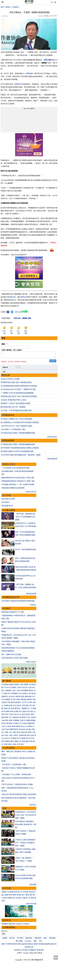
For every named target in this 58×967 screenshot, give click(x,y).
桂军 (28, 736)
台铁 (14, 692)
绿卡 (3, 736)
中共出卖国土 (23, 694)
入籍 (33, 733)
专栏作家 (6, 889)
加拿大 (12, 712)
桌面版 (4, 939)
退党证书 (53, 945)
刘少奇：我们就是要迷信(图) (25, 551)
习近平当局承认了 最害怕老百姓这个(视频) (17, 785)
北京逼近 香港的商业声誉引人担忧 (13, 401)
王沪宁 (24, 703)
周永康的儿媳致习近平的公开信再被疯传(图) (17, 452)
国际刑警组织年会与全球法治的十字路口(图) (17, 479)
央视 (33, 730)
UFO (33, 698)
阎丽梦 (7, 700)
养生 (22, 745)
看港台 (8, 7)
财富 (7, 718)
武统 (27, 98)
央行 (20, 712)
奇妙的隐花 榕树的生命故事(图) (13, 489)
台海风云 (15, 7)
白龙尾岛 (29, 727)
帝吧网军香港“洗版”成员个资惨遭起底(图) (16, 383)
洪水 (9, 694)
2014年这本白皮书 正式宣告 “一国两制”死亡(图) (18, 390)
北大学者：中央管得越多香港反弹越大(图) (16, 411)
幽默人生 (18, 742)
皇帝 (3, 742)
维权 (10, 724)
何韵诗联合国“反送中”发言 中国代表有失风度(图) (19, 397)
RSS (40, 942)
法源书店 (24, 945)
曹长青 (33, 899)
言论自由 (22, 730)
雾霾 (28, 721)
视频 (4, 809)
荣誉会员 (12, 297)
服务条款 (29, 939)
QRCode (18, 312)
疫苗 (5, 694)
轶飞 (34, 893)
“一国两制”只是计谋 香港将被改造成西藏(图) (17, 394)
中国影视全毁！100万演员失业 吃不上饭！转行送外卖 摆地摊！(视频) (25, 816)
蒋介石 (8, 739)
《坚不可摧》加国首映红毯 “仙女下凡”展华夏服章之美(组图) (25, 518)
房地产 (28, 715)
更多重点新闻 (31, 595)
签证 (26, 733)
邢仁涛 (15, 899)
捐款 (45, 939)
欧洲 (38, 951)
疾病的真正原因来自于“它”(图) (12, 613)
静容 (5, 899)
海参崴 (15, 718)
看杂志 (30, 945)
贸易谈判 (17, 703)
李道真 (25, 893)
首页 (2, 7)
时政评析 (12, 925)
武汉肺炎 (15, 686)
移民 (7, 733)
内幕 (10, 706)
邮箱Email (4, 932)
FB (5, 712)
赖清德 (23, 700)
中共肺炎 (4, 686)
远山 (3, 896)
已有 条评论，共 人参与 (12, 350)
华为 (31, 706)
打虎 (9, 709)
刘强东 (33, 718)
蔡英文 (24, 718)
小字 (55, 16)
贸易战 (13, 688)
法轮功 (25, 724)
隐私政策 (38, 939)
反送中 (18, 706)
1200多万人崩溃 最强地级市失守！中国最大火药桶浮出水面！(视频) (25, 844)
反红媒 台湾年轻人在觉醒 (10, 380)
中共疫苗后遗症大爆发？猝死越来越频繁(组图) (18, 434)
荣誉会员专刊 (8, 465)
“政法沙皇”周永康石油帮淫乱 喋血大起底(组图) (18, 795)
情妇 (27, 706)
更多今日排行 (31, 663)
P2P (25, 721)
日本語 (39, 954)
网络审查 (31, 724)
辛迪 (3, 902)
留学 (14, 733)
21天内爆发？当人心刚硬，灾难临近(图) (16, 775)
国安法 (31, 692)
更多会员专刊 (31, 493)
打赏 (46, 16)
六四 (29, 688)
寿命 (14, 745)
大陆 (21, 721)
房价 (7, 721)
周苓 (10, 896)
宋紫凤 (3, 893)
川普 (21, 686)
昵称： (4, 344)
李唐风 (18, 896)
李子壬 (28, 899)
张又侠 (24, 688)
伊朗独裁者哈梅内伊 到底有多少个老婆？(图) (18, 482)
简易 (15, 893)
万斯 (8, 703)
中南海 (6, 706)
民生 (7, 736)
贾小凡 (20, 893)
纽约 (27, 951)
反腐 (5, 709)
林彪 (23, 739)
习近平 (19, 688)
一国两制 (27, 73)
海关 (18, 733)
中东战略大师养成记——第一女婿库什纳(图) (17, 485)
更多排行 (33, 806)
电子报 (11, 939)
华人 (3, 733)
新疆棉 (25, 692)
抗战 (32, 736)
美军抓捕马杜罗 (7, 507)
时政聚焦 (4, 925)
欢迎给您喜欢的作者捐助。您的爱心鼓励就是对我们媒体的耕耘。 (25, 250)
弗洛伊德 (28, 698)
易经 (12, 742)
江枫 (23, 899)
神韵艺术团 (16, 945)
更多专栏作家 (31, 905)
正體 (52, 2)
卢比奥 (31, 686)
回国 (29, 733)
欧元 (16, 715)
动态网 (27, 948)
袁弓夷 (31, 694)
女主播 (28, 730)
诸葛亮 (7, 742)
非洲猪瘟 (16, 721)
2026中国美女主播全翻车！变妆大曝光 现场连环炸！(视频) (25, 825)
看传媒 (41, 945)
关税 (34, 700)
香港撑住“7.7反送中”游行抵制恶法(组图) (15, 404)
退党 (22, 698)
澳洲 (21, 736)
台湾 (19, 718)
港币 (23, 715)
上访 (20, 724)
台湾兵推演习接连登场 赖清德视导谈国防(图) (18, 602)
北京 (29, 718)
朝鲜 (7, 712)
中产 (10, 718)
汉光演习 (12, 698)
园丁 (23, 896)
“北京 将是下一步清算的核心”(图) (13, 430)
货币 (7, 715)
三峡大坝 (19, 692)
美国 (12, 703)
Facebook (28, 942)
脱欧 (16, 712)
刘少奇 (28, 739)
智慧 (23, 742)
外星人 (10, 745)
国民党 (18, 698)
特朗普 (25, 686)
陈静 (14, 896)
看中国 (17, 709)
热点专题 (6, 496)
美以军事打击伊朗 (8, 500)
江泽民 (29, 703)
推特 (35, 942)
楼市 (32, 715)
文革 (18, 745)
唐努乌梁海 (16, 727)
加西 (42, 951)
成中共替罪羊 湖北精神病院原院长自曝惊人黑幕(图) (20, 449)
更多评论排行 (52, 438)
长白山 (23, 727)
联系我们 (52, 939)
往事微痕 (14, 694)
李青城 (9, 899)
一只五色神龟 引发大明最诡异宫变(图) (15, 469)
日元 (19, 715)
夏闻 (7, 896)
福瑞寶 (46, 945)
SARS (7, 730)
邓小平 (18, 739)
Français (26, 954)
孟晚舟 (29, 700)
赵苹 (31, 896)
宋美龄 (13, 739)
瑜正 (19, 899)
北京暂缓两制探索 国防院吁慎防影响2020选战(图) (19, 387)
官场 (12, 709)
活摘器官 (8, 692)
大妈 (3, 721)
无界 (31, 948)
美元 (31, 712)
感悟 (27, 742)
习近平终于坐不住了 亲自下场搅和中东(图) (16, 427)
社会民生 (19, 925)
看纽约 (36, 945)
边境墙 (3, 703)
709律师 (16, 724)
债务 (24, 712)
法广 (29, 709)
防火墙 (6, 724)
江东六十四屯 (6, 727)
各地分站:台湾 (19, 951)
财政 (3, 718)
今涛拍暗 (10, 893)
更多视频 (33, 886)
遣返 (22, 733)
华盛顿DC (32, 951)
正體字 (19, 954)
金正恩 (13, 700)
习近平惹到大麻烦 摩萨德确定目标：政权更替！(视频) (21, 456)
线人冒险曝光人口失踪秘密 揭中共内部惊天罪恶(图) (20, 423)
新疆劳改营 (14, 730)
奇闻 (5, 745)
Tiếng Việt (33, 954)
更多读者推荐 (52, 460)
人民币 (11, 715)
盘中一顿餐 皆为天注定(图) (11, 655)
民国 (24, 736)
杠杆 (28, 712)
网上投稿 (19, 942)
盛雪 (27, 896)
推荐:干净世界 (6, 945)
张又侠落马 (5, 503)
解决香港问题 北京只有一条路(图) (13, 408)
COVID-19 (7, 688)
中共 (3, 700)
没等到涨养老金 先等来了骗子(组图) (14, 659)
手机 (31, 742)
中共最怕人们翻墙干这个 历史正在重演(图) (16, 420)
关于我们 (20, 939)
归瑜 (30, 893)
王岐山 (18, 700)
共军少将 (47, 60)
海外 (11, 736)
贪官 (23, 706)
